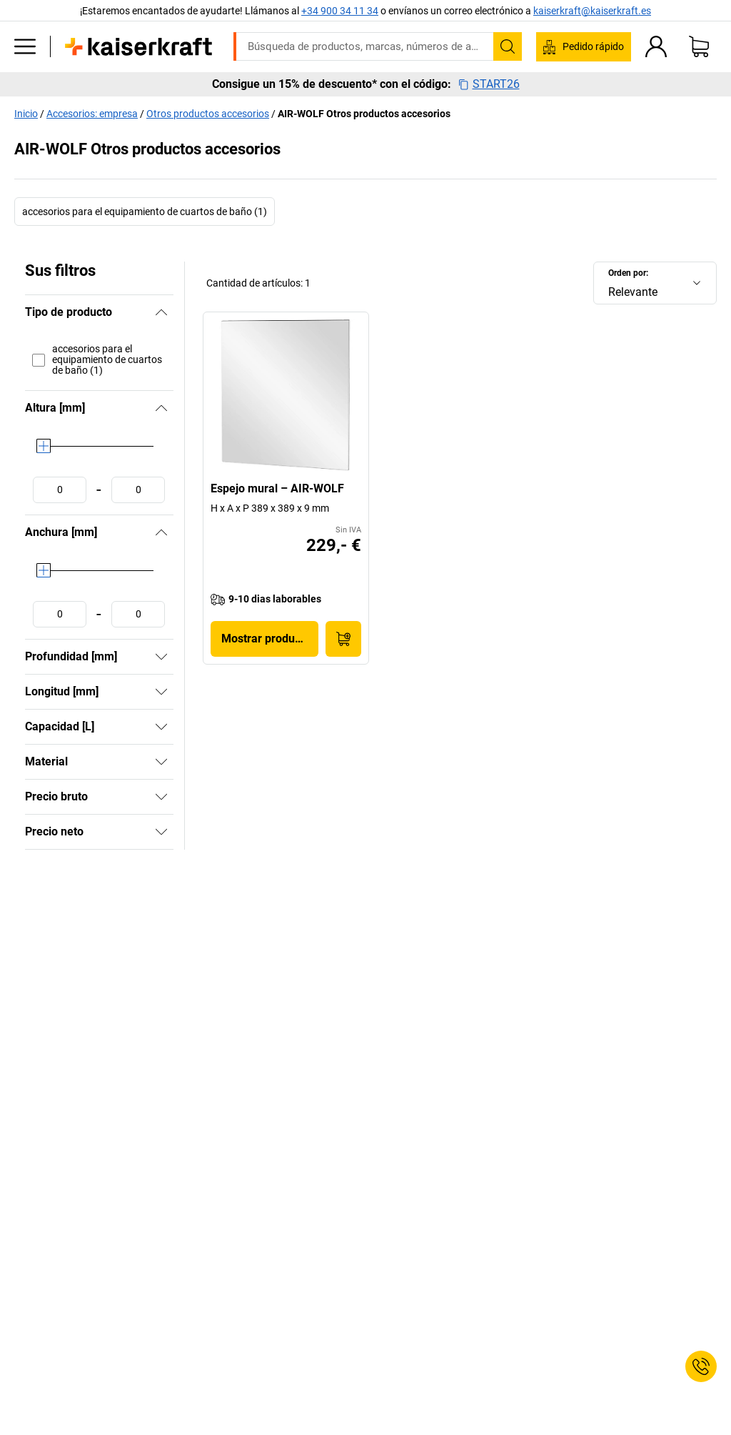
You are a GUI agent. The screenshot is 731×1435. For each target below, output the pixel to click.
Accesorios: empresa (92, 113)
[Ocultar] (161, 312)
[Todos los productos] (25, 46)
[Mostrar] (161, 656)
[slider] (43, 446)
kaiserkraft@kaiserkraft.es (592, 10)
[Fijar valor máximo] (138, 490)
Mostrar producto (266, 638)
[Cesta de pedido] (699, 46)
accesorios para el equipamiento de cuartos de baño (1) (144, 211)
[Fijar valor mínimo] (59, 490)
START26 (489, 84)
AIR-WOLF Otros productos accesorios (364, 113)
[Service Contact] (701, 1366)
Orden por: (628, 273)
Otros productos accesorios (207, 113)
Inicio (26, 113)
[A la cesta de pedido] (343, 639)
